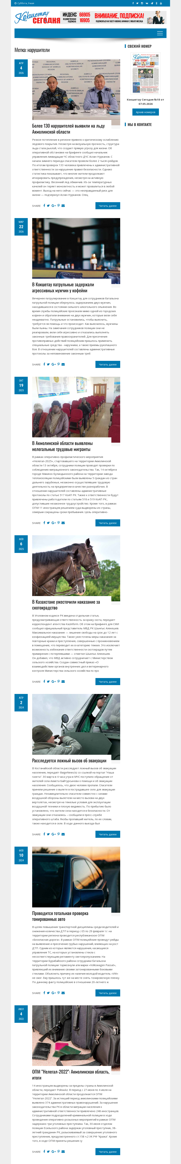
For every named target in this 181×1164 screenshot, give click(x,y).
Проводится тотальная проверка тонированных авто (60, 916)
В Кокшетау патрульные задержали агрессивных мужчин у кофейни (63, 287)
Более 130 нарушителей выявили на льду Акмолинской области (68, 128)
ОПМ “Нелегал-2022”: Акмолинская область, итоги (70, 1074)
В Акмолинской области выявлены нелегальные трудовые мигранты (62, 445)
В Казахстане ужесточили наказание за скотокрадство (66, 604)
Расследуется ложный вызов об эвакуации (69, 760)
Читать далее (108, 205)
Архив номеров (145, 112)
